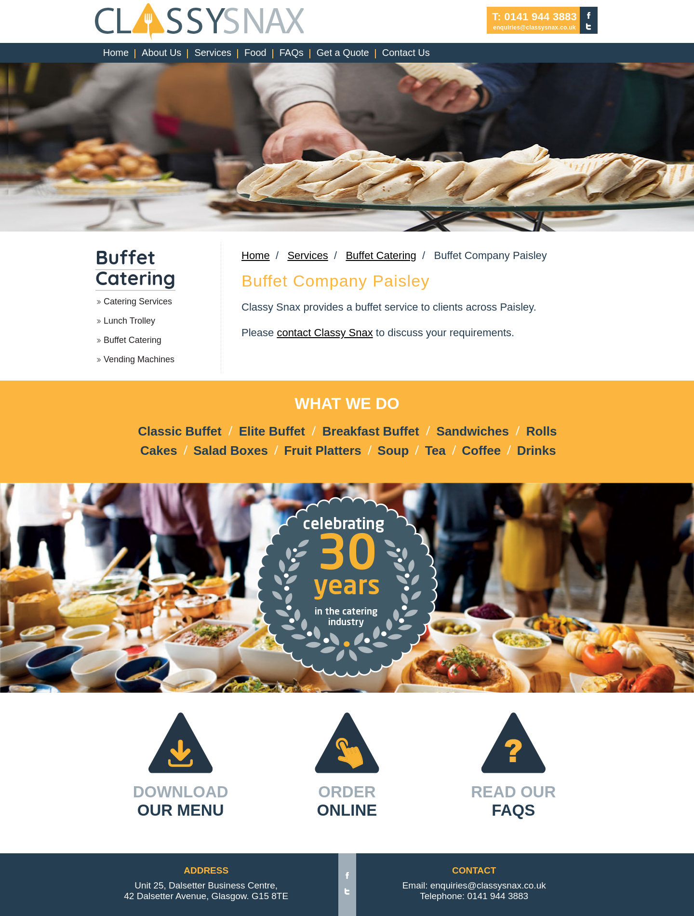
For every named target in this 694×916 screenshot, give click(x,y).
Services (212, 52)
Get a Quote (343, 52)
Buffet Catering (135, 267)
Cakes (158, 450)
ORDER (347, 801)
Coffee (481, 450)
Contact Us (406, 52)
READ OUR (513, 801)
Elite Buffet (272, 431)
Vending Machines (139, 359)
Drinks (536, 450)
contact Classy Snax (325, 333)
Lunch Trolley (129, 321)
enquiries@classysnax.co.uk (534, 27)
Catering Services (138, 301)
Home (116, 52)
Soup (393, 450)
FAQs (292, 52)
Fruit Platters (322, 450)
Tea (435, 450)
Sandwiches (473, 431)
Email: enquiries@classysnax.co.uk (474, 885)
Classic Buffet (179, 431)
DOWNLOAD (180, 801)
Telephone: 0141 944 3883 (474, 896)
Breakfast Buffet (370, 431)
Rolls (541, 431)
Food (255, 52)
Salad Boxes (230, 450)
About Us (161, 52)
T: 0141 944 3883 (534, 17)
